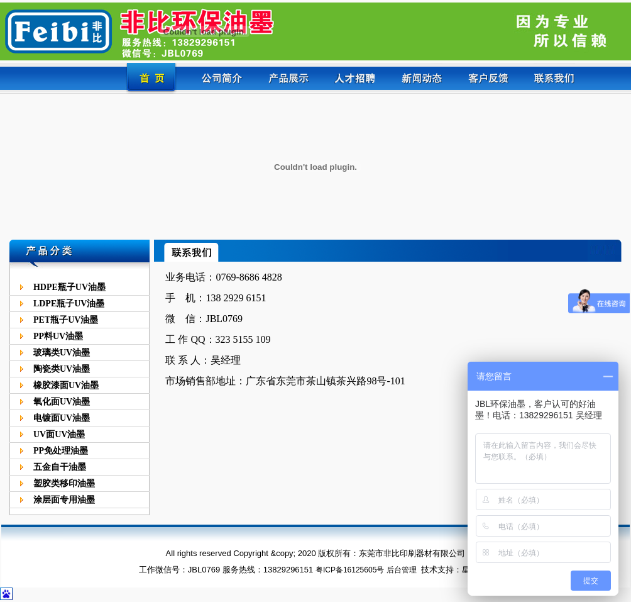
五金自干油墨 (59, 467)
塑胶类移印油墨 (64, 483)
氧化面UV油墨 (61, 401)
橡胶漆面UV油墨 (66, 385)
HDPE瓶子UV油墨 (69, 287)
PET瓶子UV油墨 (65, 320)
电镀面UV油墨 (61, 418)
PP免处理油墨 (60, 450)
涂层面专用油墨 (64, 499)
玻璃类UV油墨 (61, 352)
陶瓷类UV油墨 (61, 369)
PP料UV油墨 (58, 336)
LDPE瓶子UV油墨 (69, 303)
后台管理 (402, 570)
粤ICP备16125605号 (350, 570)
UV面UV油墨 (59, 434)
